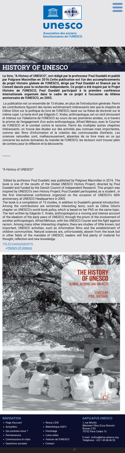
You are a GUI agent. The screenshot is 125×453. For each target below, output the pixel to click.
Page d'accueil (14, 422)
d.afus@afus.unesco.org (105, 437)
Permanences (13, 435)
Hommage (51, 431)
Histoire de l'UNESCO (57, 439)
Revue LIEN (52, 422)
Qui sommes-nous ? (17, 431)
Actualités (11, 426)
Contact (50, 443)
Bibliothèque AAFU (56, 426)
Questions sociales (16, 443)
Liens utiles (52, 435)
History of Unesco (19, 248)
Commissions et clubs (18, 439)
